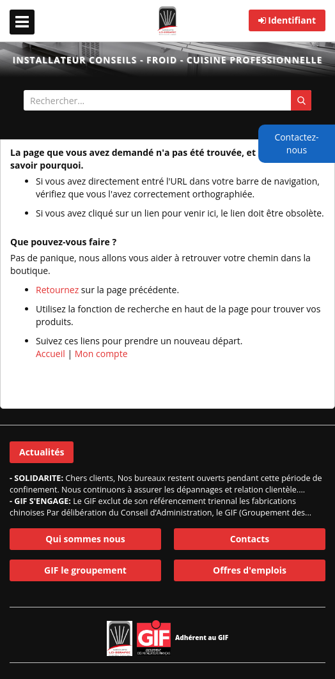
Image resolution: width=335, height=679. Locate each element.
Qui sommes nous (85, 539)
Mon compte (101, 353)
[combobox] (167, 100)
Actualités (41, 452)
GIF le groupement (85, 570)
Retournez (57, 290)
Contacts (250, 539)
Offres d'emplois (249, 570)
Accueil (50, 353)
